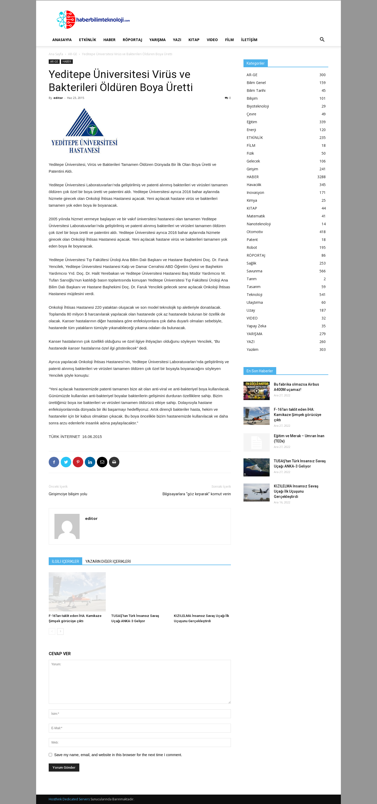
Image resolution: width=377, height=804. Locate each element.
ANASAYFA (62, 39)
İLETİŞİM (249, 39)
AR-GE (72, 54)
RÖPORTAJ (132, 39)
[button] (322, 40)
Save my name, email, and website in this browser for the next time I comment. (118, 755)
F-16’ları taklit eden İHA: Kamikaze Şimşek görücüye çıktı (297, 414)
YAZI (177, 39)
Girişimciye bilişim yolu (68, 494)
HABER (109, 39)
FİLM (229, 39)
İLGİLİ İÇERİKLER (65, 561)
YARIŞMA (157, 39)
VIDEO (212, 39)
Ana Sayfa (56, 54)
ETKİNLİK (87, 39)
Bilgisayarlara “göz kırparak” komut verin (197, 494)
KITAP (193, 39)
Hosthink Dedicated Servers (69, 799)
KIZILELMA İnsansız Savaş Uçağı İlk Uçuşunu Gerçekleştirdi (296, 491)
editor (58, 98)
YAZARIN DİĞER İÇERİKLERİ (108, 561)
